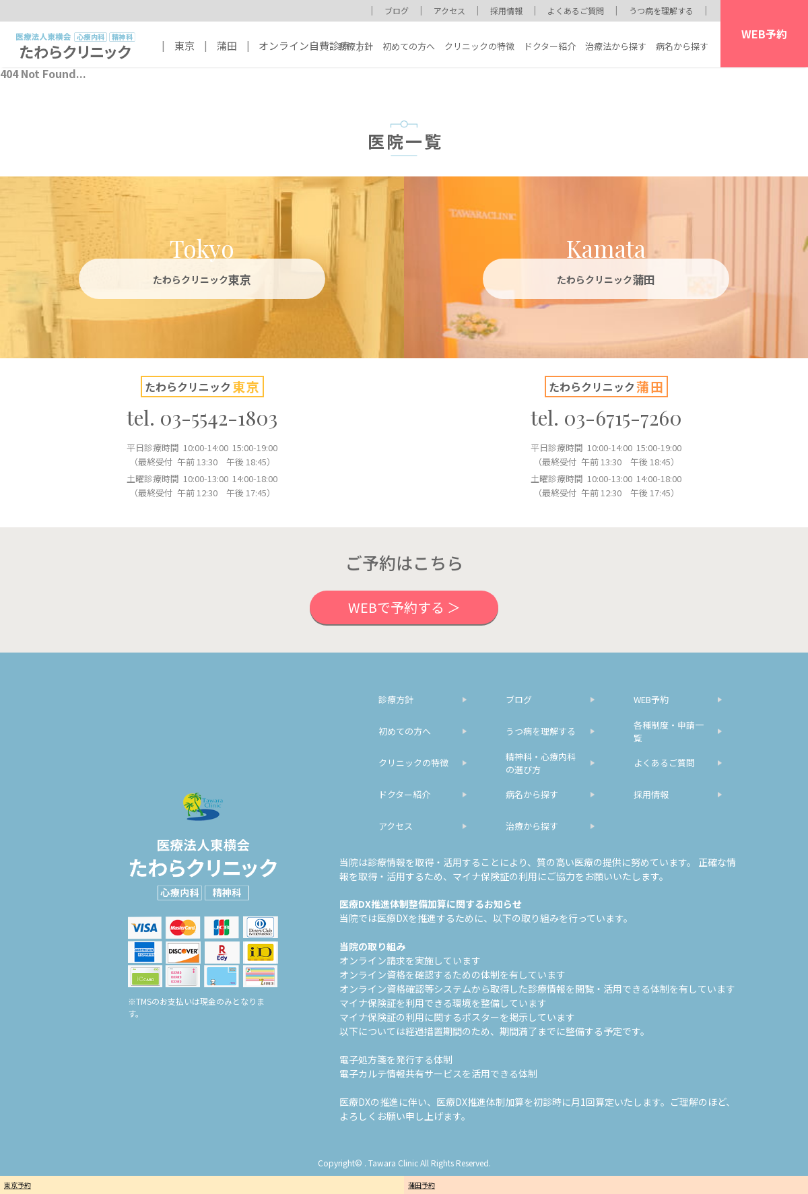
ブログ (396, 11)
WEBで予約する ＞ (404, 607)
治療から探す (532, 826)
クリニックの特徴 (479, 46)
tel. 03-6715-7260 (606, 417)
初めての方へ (408, 46)
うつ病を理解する (661, 11)
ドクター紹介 (550, 46)
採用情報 (506, 11)
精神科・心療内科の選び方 (541, 763)
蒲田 (227, 45)
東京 (184, 45)
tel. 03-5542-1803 (202, 417)
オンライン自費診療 (304, 45)
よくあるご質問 (575, 11)
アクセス (449, 11)
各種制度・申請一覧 (669, 731)
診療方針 (355, 46)
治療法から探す (615, 46)
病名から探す (682, 46)
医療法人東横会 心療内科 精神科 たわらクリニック (75, 52)
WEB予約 (764, 34)
